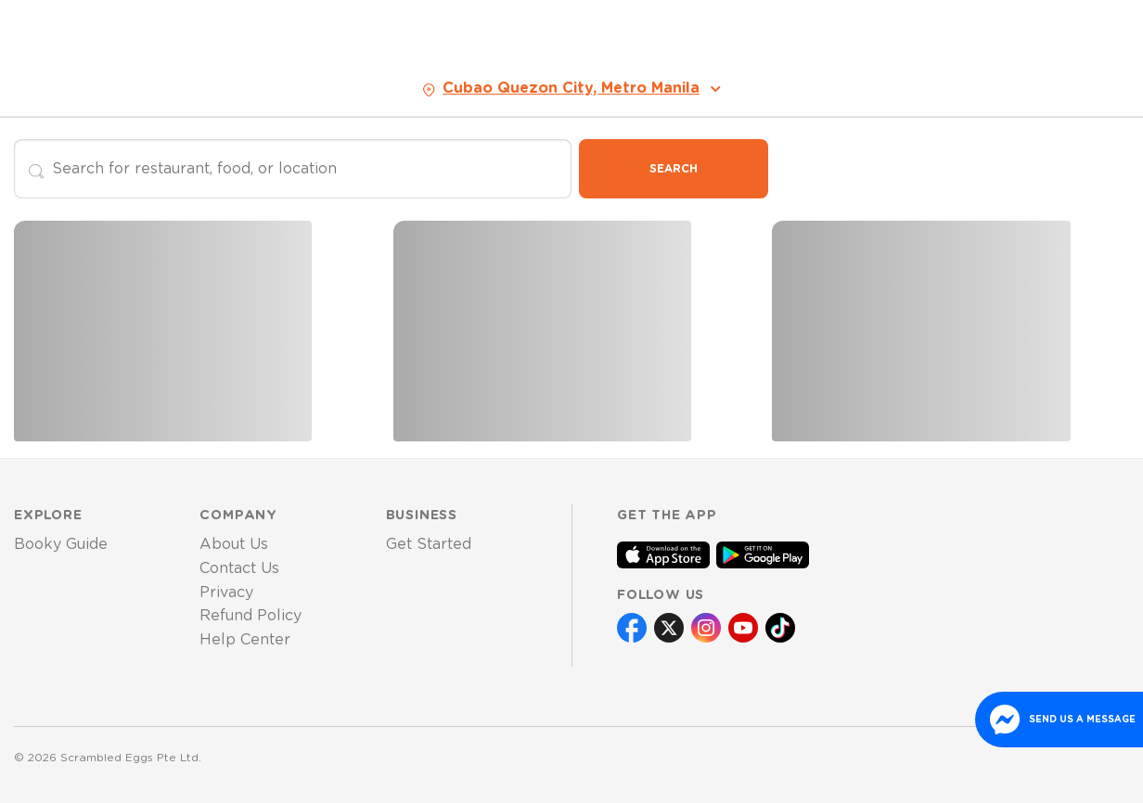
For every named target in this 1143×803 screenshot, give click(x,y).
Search (673, 168)
